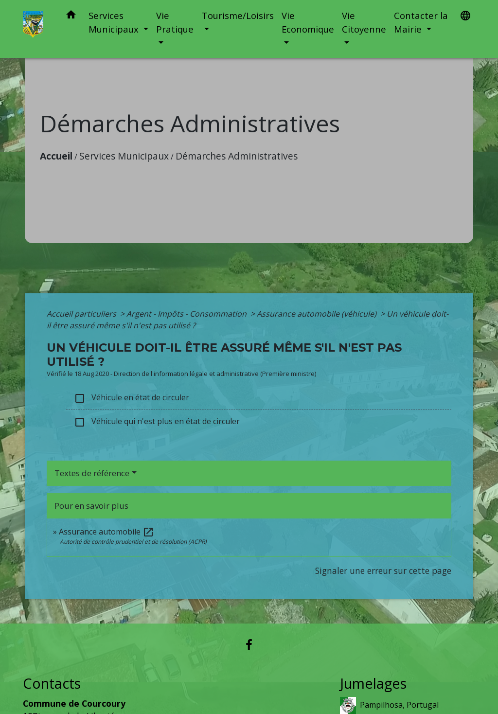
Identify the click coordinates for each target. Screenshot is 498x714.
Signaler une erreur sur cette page (383, 570)
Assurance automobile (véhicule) (317, 313)
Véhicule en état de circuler (131, 398)
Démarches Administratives (237, 155)
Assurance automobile (106, 531)
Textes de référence (91, 473)
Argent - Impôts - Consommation (187, 313)
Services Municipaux (124, 155)
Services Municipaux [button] (115, 22)
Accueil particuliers (82, 313)
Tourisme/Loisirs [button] (238, 15)
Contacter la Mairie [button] (421, 22)
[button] (71, 16)
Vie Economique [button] (308, 22)
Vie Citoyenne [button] (364, 22)
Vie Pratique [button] (175, 22)
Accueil (56, 155)
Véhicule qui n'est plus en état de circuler (157, 422)
